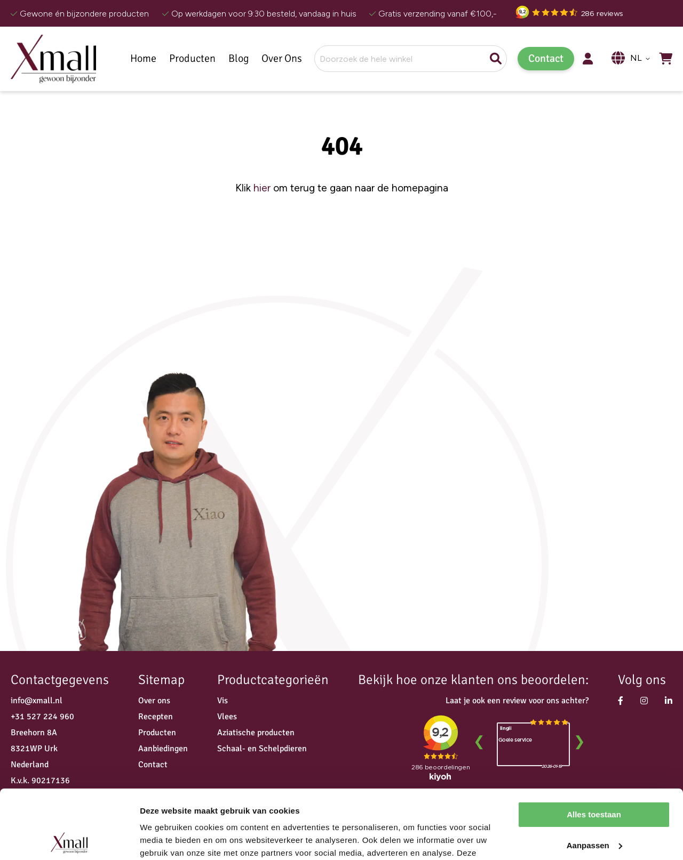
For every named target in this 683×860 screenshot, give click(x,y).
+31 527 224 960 (42, 716)
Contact (545, 58)
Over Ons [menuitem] (281, 58)
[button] (642, 59)
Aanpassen (594, 776)
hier (262, 188)
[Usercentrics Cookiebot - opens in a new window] (69, 839)
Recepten (155, 716)
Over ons (154, 700)
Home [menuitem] (143, 58)
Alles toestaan (594, 745)
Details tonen (165, 838)
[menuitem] (192, 58)
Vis (222, 700)
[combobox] (410, 58)
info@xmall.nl (36, 700)
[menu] (218, 58)
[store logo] (53, 59)
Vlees (227, 716)
